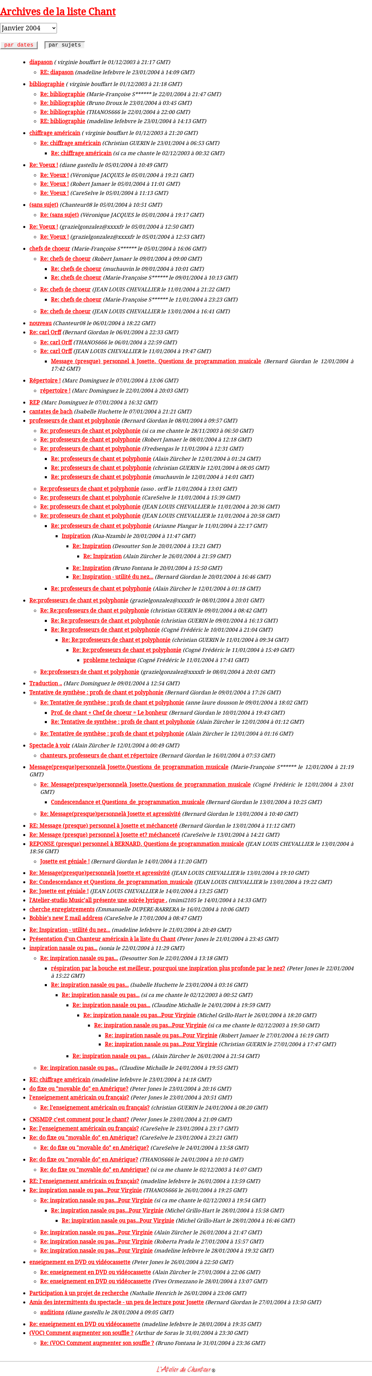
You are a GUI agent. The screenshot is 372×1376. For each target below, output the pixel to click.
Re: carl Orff (45, 332)
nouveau (40, 323)
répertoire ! (55, 390)
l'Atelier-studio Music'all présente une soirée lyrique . (98, 900)
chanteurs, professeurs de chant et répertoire (99, 755)
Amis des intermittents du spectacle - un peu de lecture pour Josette (116, 1302)
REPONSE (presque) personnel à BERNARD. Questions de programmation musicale (136, 844)
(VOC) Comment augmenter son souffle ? (81, 1333)
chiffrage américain (54, 133)
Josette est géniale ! (65, 861)
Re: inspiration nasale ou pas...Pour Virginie (139, 1015)
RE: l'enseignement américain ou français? (84, 1181)
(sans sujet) (43, 204)
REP (34, 402)
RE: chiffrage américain (59, 1079)
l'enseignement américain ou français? (79, 1097)
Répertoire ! (45, 380)
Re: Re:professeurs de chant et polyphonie (94, 610)
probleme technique (109, 660)
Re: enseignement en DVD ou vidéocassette (95, 1272)
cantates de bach (50, 411)
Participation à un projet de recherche (78, 1293)
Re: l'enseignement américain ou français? (95, 1107)
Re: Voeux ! (43, 165)
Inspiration (76, 536)
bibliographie (46, 84)
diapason (41, 62)
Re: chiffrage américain (70, 143)
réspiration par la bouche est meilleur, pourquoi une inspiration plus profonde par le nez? (168, 968)
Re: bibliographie (62, 94)
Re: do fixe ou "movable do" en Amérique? (83, 1137)
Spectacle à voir (49, 745)
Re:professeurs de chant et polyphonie (89, 488)
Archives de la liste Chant (58, 11)
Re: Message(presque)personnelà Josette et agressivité (110, 814)
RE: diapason (56, 72)
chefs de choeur (49, 248)
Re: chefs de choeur (65, 258)
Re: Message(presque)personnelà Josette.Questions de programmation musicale (145, 784)
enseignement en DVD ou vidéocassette (79, 1262)
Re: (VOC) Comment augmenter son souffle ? (97, 1343)
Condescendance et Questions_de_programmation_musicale (128, 802)
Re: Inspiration (91, 546)
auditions (52, 1312)
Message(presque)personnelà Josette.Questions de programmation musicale (128, 767)
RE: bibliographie (62, 121)
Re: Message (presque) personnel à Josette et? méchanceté (104, 834)
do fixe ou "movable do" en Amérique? (78, 1088)
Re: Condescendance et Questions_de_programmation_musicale (111, 882)
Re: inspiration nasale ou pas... (79, 958)
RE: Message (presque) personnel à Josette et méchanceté (103, 825)
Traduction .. (45, 683)
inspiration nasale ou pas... (63, 948)
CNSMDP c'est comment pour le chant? (79, 1119)
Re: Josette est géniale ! (59, 891)
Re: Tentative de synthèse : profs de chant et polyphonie (112, 702)
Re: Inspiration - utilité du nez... (112, 576)
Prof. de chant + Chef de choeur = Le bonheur (109, 712)
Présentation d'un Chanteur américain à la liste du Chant (102, 939)
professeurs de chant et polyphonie (74, 420)
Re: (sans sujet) (59, 215)
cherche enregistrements (61, 909)
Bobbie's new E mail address (65, 918)
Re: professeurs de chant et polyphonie (90, 430)
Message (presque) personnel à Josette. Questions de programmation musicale (156, 361)
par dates (19, 45)
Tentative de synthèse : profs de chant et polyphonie (96, 692)
